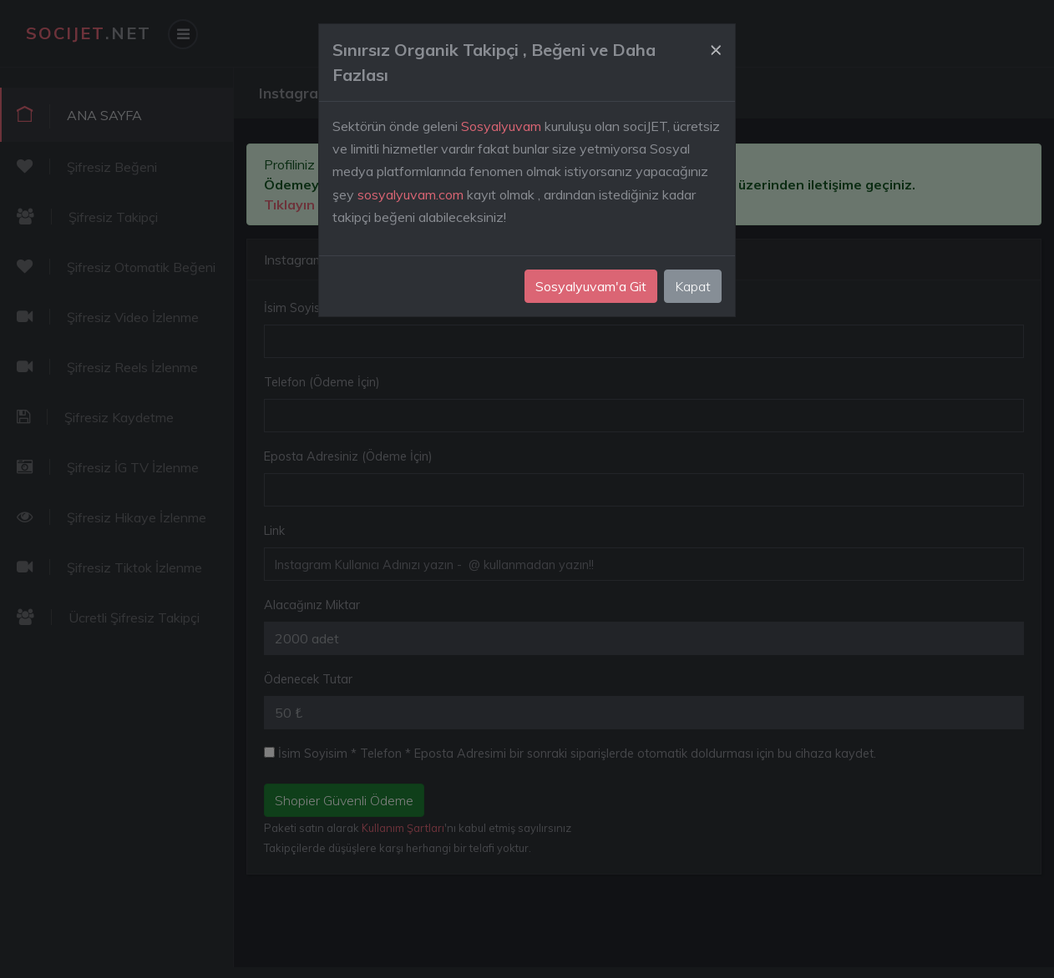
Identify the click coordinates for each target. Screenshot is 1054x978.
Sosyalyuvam (501, 126)
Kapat (693, 286)
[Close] (716, 47)
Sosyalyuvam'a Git (590, 286)
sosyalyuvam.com (410, 194)
